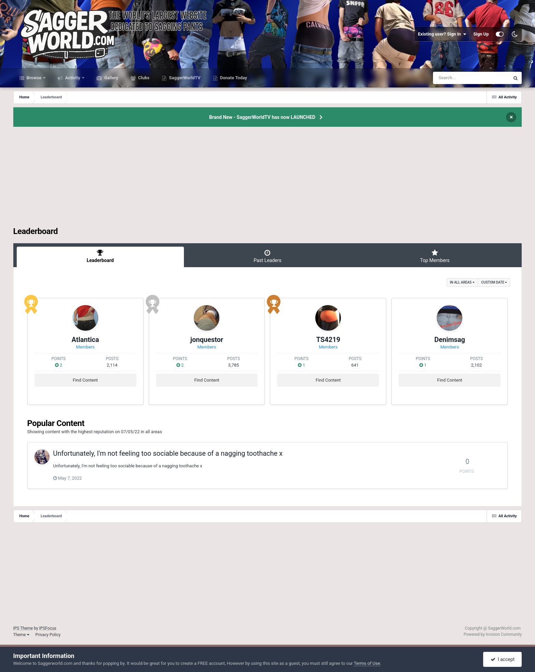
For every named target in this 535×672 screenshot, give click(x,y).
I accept (503, 659)
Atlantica (85, 339)
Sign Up (481, 34)
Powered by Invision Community (493, 634)
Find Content (85, 380)
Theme (21, 634)
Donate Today (233, 77)
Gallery (110, 77)
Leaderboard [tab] (100, 256)
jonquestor (206, 339)
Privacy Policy (48, 634)
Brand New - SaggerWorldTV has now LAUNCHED (262, 117)
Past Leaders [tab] (267, 256)
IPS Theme (23, 628)
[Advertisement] (267, 179)
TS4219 (328, 339)
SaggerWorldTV (184, 77)
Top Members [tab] (434, 256)
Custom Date (494, 282)
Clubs (143, 77)
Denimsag (449, 339)
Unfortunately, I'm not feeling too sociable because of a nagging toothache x (168, 453)
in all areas (462, 282)
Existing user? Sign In (442, 34)
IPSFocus (47, 628)
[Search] (454, 78)
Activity (72, 77)
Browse (34, 77)
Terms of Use (367, 663)
